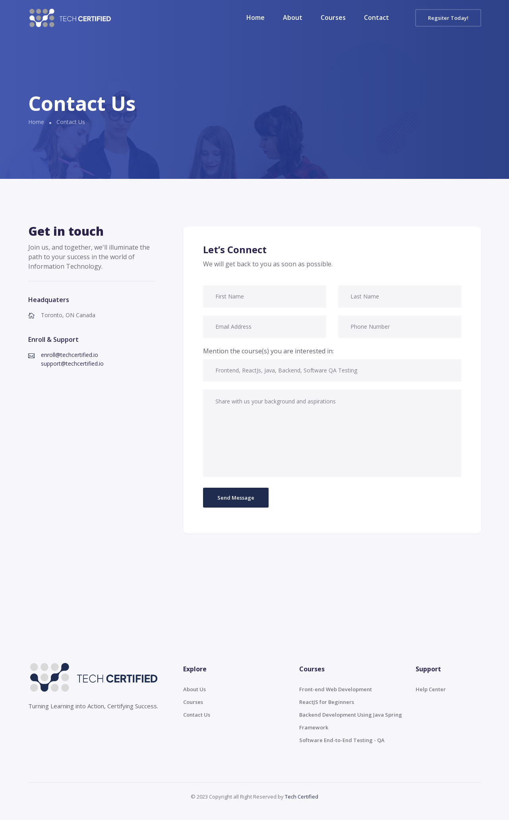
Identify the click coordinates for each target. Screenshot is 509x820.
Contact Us (196, 714)
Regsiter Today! (448, 17)
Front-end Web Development (335, 689)
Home (255, 17)
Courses (333, 17)
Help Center (431, 689)
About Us (194, 689)
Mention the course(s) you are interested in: (268, 351)
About (292, 17)
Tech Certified (301, 796)
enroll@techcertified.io (69, 355)
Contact (376, 17)
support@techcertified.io (72, 363)
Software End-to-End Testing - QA (342, 740)
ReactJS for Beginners (326, 702)
